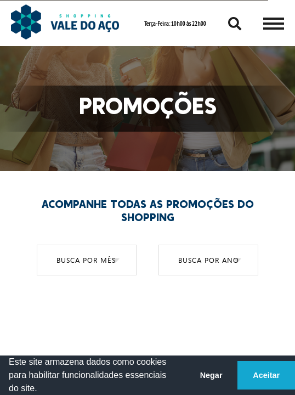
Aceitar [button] (266, 375)
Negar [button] (211, 375)
